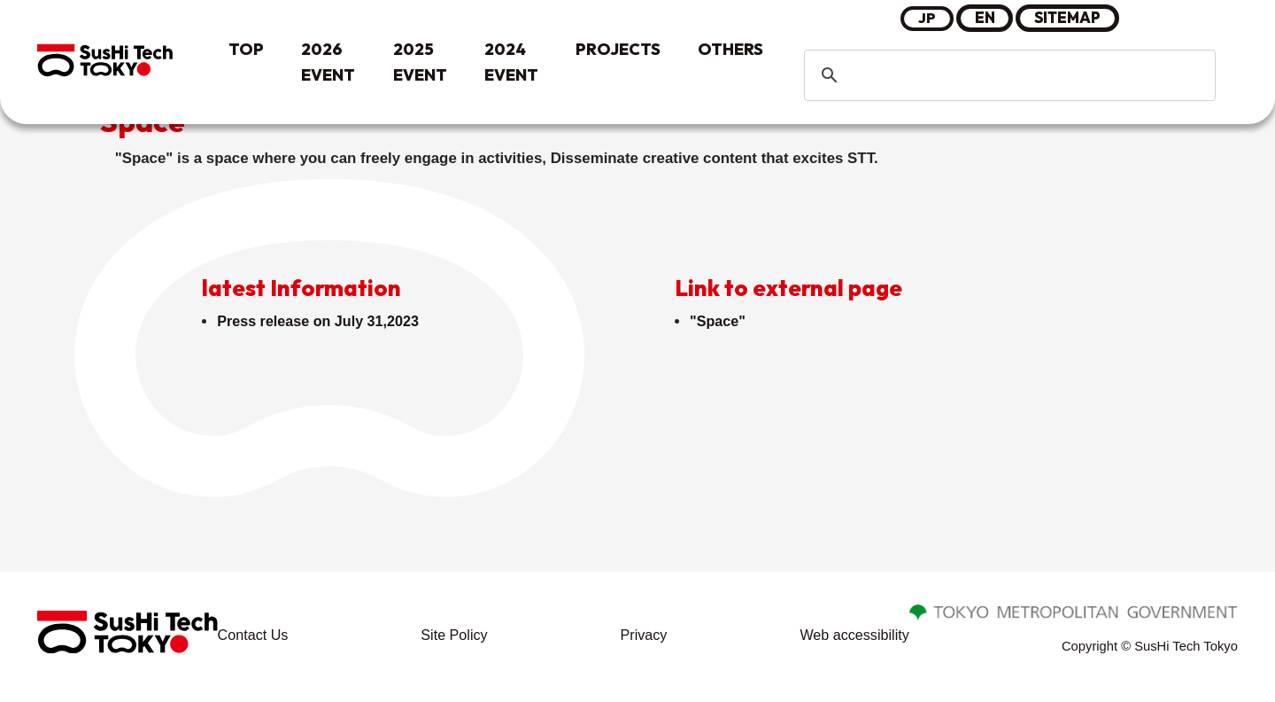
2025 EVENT (420, 62)
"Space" (719, 322)
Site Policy (455, 637)
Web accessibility (852, 637)
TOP (246, 49)
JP (927, 17)
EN (985, 17)
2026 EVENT (328, 62)
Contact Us (254, 637)
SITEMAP (1068, 17)
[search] (1007, 75)
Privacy (642, 637)
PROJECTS (618, 49)
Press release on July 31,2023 (322, 322)
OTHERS (730, 49)
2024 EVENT (511, 62)
